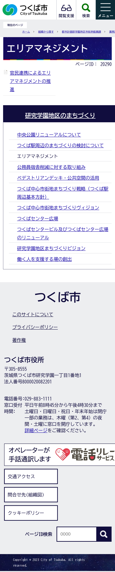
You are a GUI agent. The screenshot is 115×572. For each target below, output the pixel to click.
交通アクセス (21, 476)
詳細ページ (36, 430)
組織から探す (46, 31)
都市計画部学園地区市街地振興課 (81, 31)
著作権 (19, 340)
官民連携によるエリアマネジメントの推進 (30, 81)
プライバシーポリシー (35, 327)
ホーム (26, 31)
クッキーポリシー (26, 513)
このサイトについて (32, 314)
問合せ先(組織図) (26, 494)
